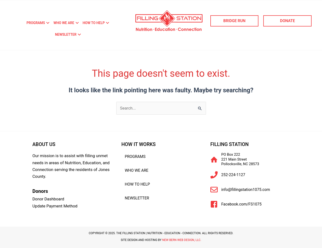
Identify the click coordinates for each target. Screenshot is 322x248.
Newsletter (65, 34)
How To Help (94, 23)
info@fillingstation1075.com (245, 189)
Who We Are (63, 23)
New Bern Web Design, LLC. (181, 239)
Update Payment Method (55, 205)
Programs (35, 23)
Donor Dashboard (49, 199)
